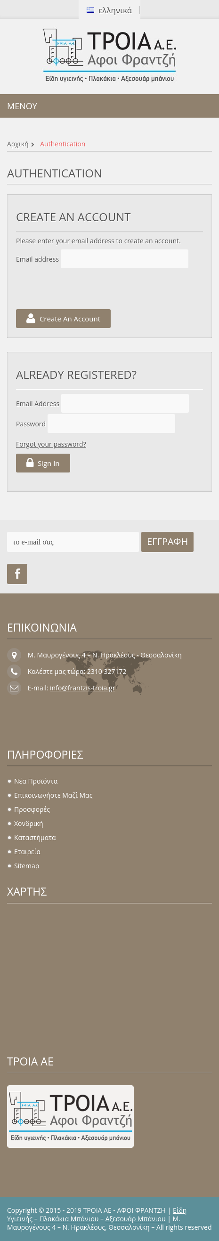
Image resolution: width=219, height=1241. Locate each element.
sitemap (26, 865)
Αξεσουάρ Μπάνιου (135, 1218)
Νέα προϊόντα (35, 781)
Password (31, 423)
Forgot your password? (51, 444)
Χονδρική (28, 823)
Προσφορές (32, 809)
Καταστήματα (35, 837)
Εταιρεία (27, 851)
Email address (37, 259)
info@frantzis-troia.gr (82, 687)
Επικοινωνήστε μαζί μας (53, 795)
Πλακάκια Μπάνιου (68, 1218)
